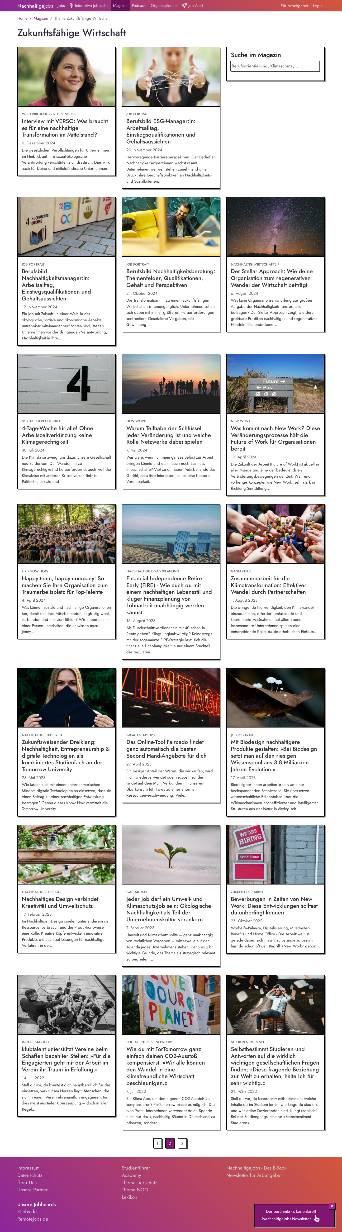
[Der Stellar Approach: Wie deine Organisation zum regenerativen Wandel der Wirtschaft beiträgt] (275, 227)
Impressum (28, 1167)
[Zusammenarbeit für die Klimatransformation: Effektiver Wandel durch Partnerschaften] (275, 534)
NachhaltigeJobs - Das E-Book (256, 1167)
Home (22, 18)
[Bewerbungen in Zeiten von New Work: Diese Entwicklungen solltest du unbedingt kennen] (275, 855)
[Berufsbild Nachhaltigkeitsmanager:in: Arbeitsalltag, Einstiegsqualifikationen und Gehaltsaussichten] (66, 227)
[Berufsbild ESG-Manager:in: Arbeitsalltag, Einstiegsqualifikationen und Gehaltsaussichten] (171, 77)
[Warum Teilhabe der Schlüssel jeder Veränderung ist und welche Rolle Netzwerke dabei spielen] (171, 384)
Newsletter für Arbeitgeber (254, 1175)
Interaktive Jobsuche (89, 6)
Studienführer (136, 1167)
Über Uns (27, 1182)
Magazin (120, 5)
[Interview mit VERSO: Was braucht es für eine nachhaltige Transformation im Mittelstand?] (66, 77)
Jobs (61, 5)
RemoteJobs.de (32, 1218)
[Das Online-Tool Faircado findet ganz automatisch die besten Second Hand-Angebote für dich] (171, 698)
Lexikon (129, 1197)
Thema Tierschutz (139, 1182)
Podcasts (139, 5)
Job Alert (192, 6)
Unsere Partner (32, 1189)
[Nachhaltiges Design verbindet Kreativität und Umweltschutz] (66, 855)
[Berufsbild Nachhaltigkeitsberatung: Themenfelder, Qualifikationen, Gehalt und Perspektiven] (171, 227)
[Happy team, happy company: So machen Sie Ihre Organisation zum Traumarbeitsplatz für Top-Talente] (66, 534)
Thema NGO (135, 1189)
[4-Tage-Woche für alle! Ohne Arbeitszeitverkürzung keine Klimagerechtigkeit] (66, 384)
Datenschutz (29, 1175)
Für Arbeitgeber (295, 6)
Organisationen (164, 5)
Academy (131, 1175)
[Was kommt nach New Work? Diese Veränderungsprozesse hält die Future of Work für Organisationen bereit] (275, 384)
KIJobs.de (27, 1211)
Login (318, 6)
